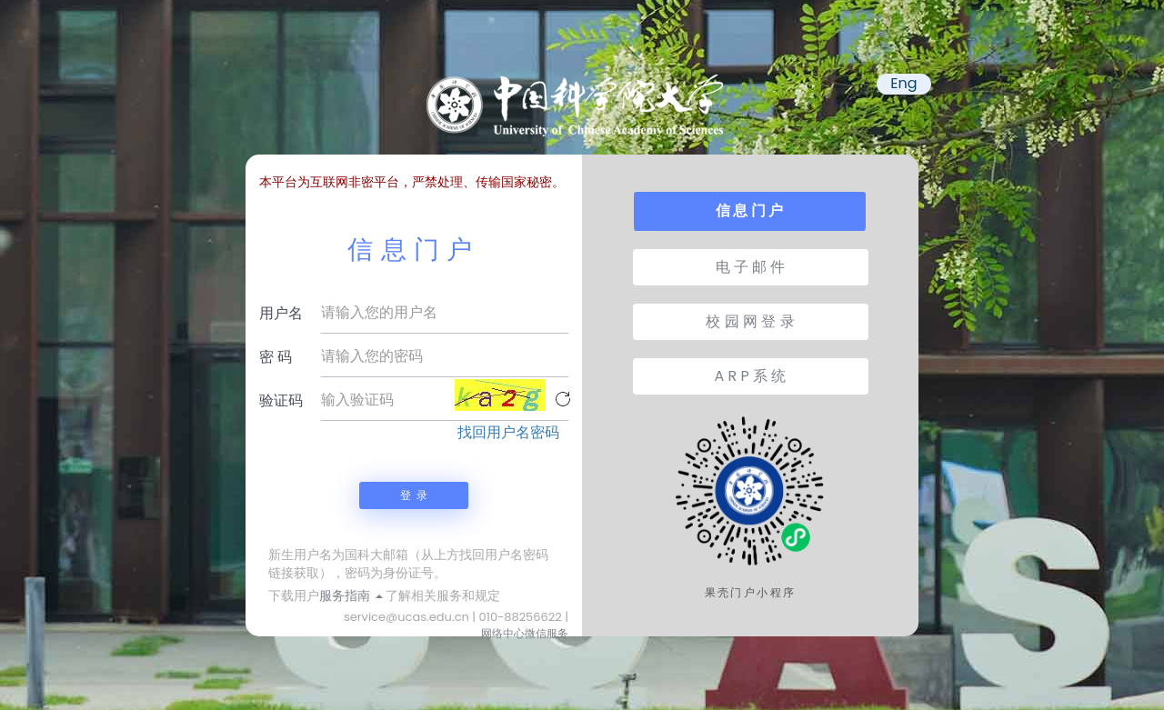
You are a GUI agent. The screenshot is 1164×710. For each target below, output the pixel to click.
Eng (903, 84)
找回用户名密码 (508, 433)
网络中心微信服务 (524, 633)
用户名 (281, 313)
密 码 (275, 356)
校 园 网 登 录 (750, 321)
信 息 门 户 (749, 210)
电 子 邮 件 (751, 266)
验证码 (281, 400)
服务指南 (351, 595)
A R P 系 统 (751, 375)
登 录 (413, 495)
